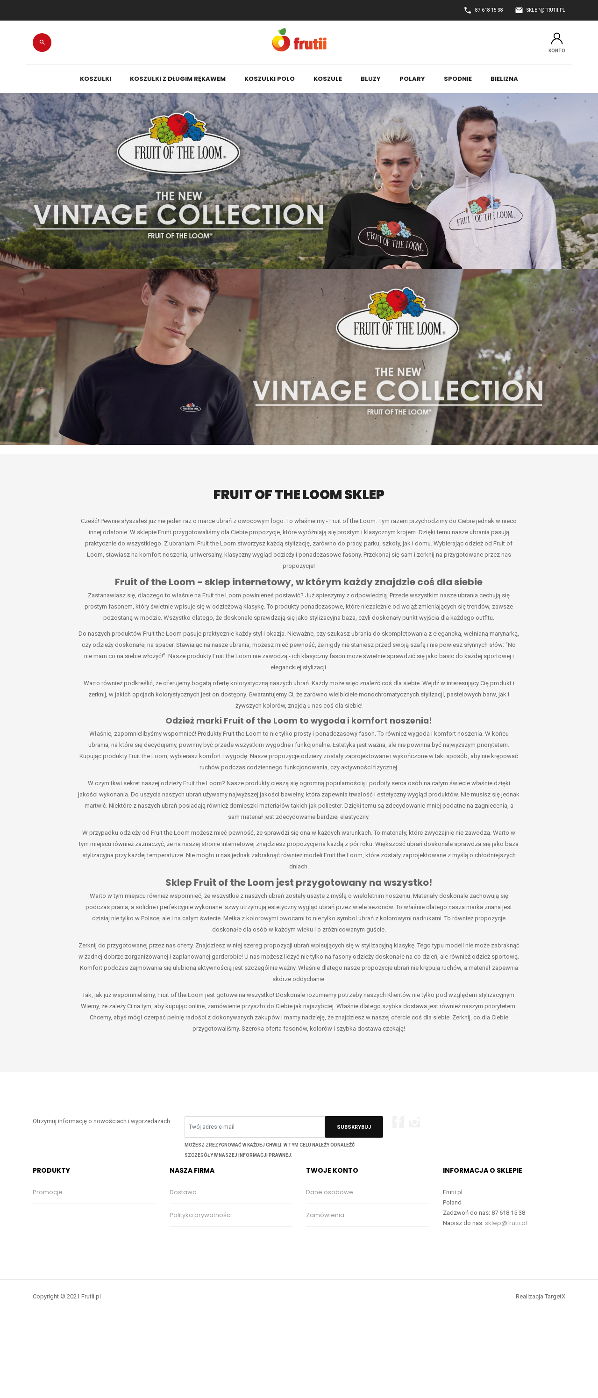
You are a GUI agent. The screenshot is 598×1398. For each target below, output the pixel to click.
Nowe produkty (56, 1215)
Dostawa (183, 1192)
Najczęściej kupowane (67, 1237)
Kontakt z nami (192, 1260)
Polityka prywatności (201, 1215)
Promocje (48, 1192)
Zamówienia (325, 1215)
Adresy (316, 1260)
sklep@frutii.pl (506, 1223)
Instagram (414, 1122)
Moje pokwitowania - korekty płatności (364, 1237)
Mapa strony (188, 1283)
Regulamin (186, 1237)
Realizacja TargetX (540, 1345)
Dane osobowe (329, 1192)
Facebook (398, 1122)
